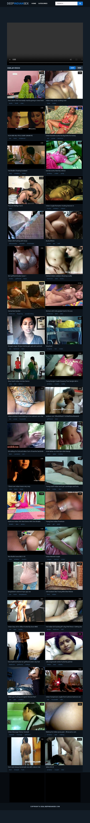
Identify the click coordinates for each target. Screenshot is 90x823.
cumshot (17, 454)
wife (14, 699)
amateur (49, 173)
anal (56, 278)
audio (11, 103)
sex (10, 138)
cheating (17, 173)
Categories (42, 3)
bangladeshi (23, 594)
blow (48, 103)
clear (22, 103)
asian (48, 524)
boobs (49, 208)
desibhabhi (30, 243)
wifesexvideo (13, 243)
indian (54, 103)
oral (23, 454)
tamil (48, 489)
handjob (11, 734)
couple (56, 384)
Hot (72, 68)
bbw (61, 314)
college (27, 664)
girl (54, 524)
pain (55, 734)
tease (25, 278)
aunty (62, 173)
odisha (60, 664)
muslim (24, 559)
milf (58, 243)
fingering (20, 314)
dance (20, 384)
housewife (22, 419)
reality (63, 384)
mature (63, 208)
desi (10, 208)
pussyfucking (29, 314)
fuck (48, 594)
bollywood (22, 138)
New (79, 68)
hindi (16, 103)
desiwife (22, 243)
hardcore (60, 138)
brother (60, 454)
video (48, 454)
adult (58, 524)
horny (62, 278)
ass (54, 243)
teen (56, 314)
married (56, 559)
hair (55, 349)
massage (19, 734)
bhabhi (11, 524)
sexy (10, 173)
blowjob (16, 770)
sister (54, 454)
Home (34, 3)
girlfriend (18, 278)
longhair (49, 349)
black (15, 489)
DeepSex (18, 3)
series (23, 524)
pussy (53, 138)
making (62, 734)
